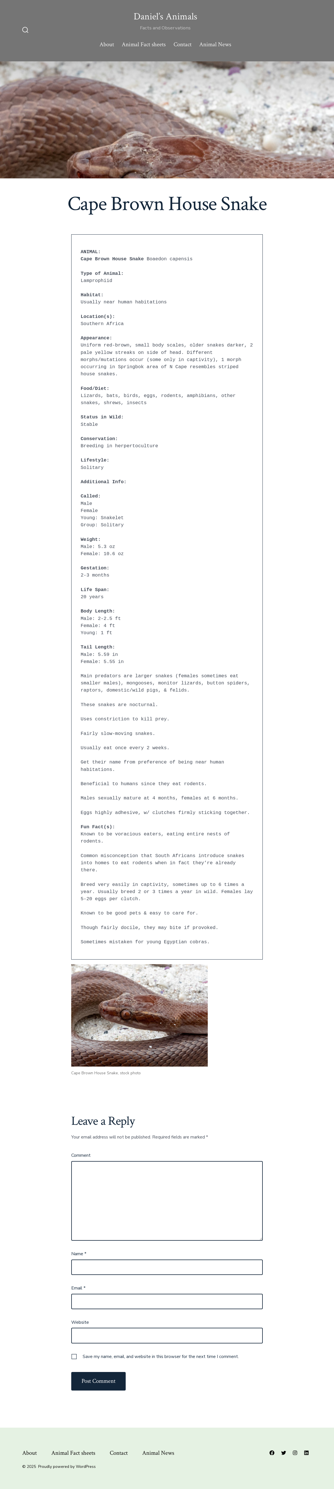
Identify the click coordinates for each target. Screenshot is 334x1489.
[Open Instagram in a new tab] (295, 1453)
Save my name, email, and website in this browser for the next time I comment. (161, 1356)
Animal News (215, 44)
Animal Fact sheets (144, 44)
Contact (183, 44)
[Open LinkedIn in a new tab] (306, 1453)
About (106, 44)
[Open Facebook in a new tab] (272, 1453)
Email (78, 1288)
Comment (81, 1155)
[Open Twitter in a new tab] (283, 1453)
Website (80, 1322)
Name (78, 1254)
